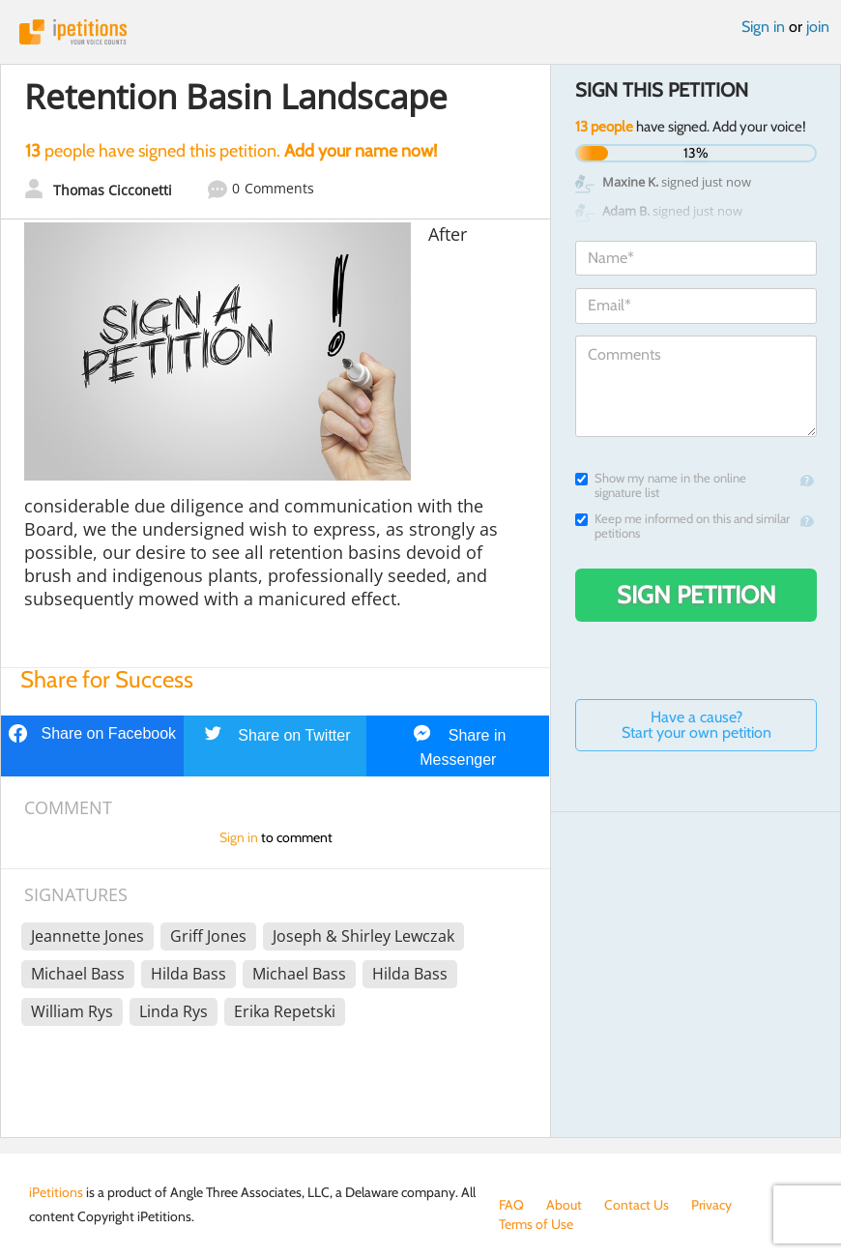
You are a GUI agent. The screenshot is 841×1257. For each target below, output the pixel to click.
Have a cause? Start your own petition (696, 725)
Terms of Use (536, 1224)
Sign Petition (696, 594)
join (817, 26)
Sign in (763, 26)
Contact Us (636, 1204)
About (564, 1204)
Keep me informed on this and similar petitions (682, 526)
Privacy (711, 1204)
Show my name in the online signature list (660, 485)
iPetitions (420, 31)
